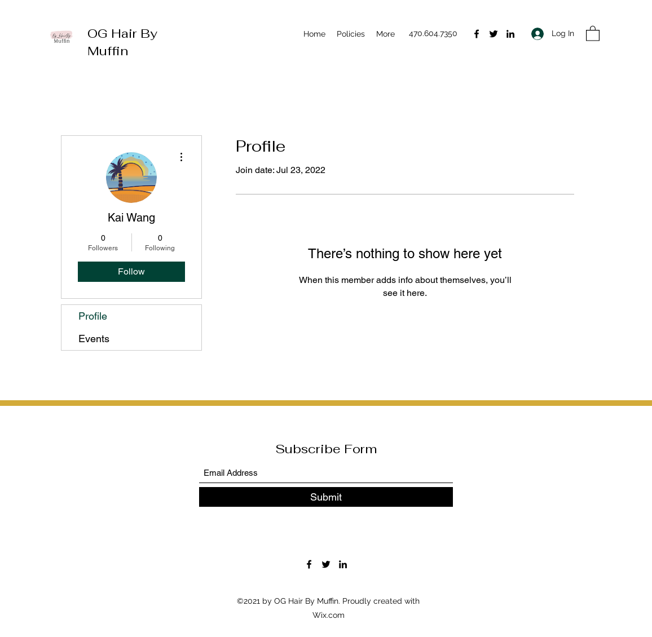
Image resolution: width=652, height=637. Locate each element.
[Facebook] (476, 33)
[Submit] (326, 497)
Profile (92, 316)
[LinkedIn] (510, 33)
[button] (593, 33)
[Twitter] (493, 33)
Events (93, 338)
